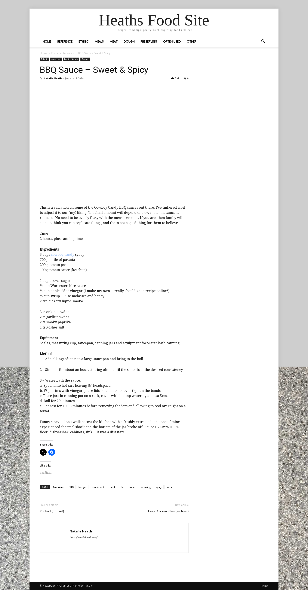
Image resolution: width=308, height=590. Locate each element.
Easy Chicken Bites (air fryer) (168, 511)
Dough (129, 41)
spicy (159, 487)
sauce (132, 487)
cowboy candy (62, 255)
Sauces (85, 59)
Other (191, 41)
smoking (146, 487)
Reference (65, 41)
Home (47, 41)
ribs (122, 487)
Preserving (149, 41)
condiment (98, 487)
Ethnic (83, 41)
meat (112, 487)
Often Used (172, 41)
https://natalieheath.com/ (83, 537)
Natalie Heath (53, 78)
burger (82, 487)
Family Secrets (71, 59)
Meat (114, 41)
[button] (263, 41)
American (68, 53)
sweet (169, 487)
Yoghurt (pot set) (52, 511)
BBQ (71, 487)
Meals (99, 41)
